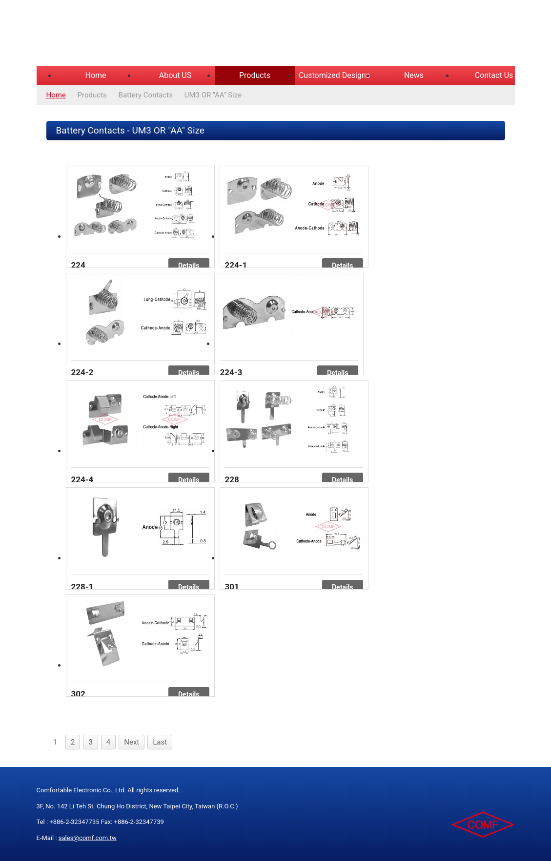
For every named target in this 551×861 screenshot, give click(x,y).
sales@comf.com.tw (88, 838)
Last (160, 742)
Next (131, 742)
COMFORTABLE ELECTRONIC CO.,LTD (159, 34)
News (414, 75)
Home (95, 75)
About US (175, 75)
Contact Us (494, 75)
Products (254, 75)
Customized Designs (334, 75)
